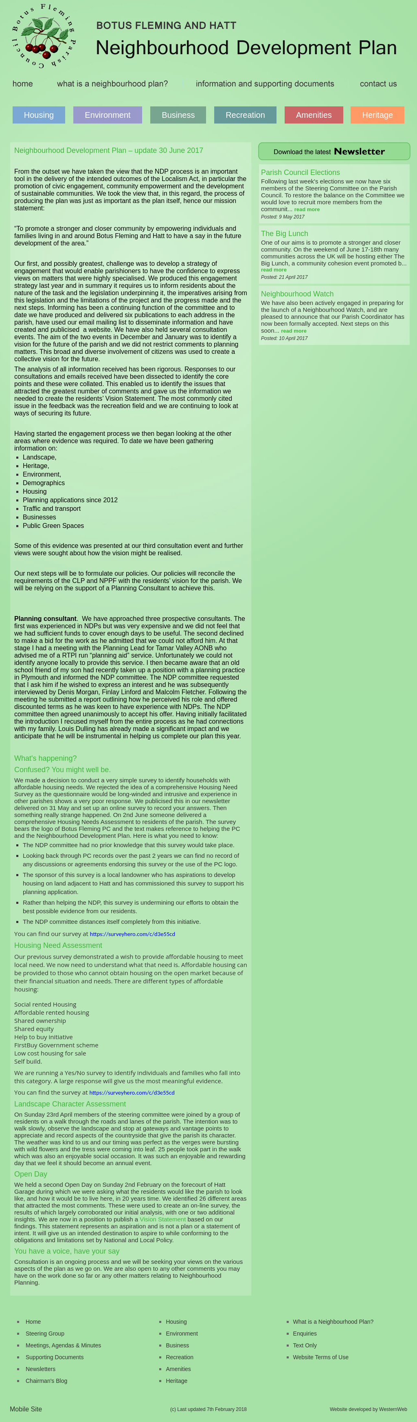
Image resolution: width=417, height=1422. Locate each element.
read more (307, 209)
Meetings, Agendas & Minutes (63, 1345)
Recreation (245, 114)
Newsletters (40, 1369)
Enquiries (305, 1333)
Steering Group (45, 1333)
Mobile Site (26, 1409)
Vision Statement (163, 1219)
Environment (107, 114)
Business (178, 114)
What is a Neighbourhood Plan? (333, 1321)
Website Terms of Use (321, 1357)
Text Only (305, 1345)
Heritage (377, 114)
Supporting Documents (54, 1357)
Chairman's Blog (46, 1381)
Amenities (314, 114)
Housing (39, 114)
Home (33, 1321)
